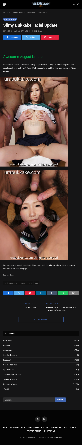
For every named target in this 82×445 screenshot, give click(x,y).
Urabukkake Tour (58, 427)
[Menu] (4, 4)
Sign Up (73, 427)
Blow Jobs (7, 340)
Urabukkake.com (55, 437)
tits (36, 283)
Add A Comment (41, 319)
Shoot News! (31, 307)
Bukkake (6, 345)
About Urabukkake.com (14, 427)
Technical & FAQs (10, 379)
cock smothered (11, 283)
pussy (23, 283)
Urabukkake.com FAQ (38, 427)
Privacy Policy (34, 431)
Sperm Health (9, 370)
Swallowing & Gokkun (12, 375)
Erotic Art (7, 360)
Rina (30, 283)
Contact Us (49, 431)
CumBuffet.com (10, 355)
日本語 (6, 389)
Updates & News (10, 19)
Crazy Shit (7, 350)
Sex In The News (10, 365)
